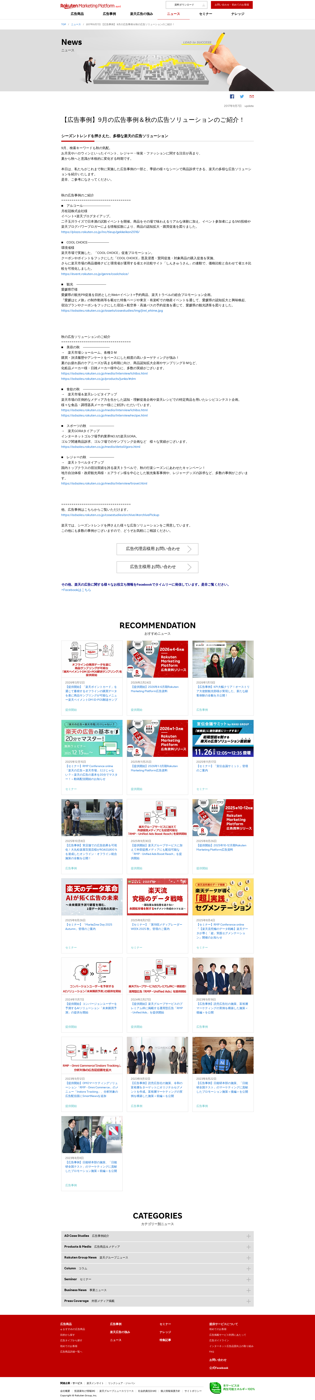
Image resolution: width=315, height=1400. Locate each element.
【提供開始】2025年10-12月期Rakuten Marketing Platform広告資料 (221, 847)
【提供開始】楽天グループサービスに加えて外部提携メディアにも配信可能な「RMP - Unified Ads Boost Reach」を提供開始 (156, 852)
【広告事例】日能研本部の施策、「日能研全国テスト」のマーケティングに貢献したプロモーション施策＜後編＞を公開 (222, 1087)
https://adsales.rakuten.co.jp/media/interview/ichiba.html (104, 374)
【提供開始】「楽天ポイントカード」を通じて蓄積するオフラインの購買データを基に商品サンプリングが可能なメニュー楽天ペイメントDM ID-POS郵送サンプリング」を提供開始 (91, 694)
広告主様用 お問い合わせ (153, 567)
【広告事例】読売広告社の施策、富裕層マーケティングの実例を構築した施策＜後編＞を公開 (222, 1008)
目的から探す (67, 1335)
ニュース (115, 1340)
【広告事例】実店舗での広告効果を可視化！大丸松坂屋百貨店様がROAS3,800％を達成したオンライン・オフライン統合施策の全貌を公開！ (91, 852)
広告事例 (115, 1324)
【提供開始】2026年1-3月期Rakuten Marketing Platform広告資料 (154, 768)
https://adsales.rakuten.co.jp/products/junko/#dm (98, 379)
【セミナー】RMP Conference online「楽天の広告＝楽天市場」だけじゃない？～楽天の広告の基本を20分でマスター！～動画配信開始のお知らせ (91, 773)
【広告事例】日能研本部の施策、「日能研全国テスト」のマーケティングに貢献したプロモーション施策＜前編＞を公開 (91, 1167)
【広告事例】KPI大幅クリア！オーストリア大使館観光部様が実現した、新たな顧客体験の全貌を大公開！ (223, 691)
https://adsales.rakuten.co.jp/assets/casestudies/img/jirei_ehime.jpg (112, 311)
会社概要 (65, 1391)
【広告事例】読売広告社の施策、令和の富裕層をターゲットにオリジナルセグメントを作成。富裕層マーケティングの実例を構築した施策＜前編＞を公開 (156, 1090)
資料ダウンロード (184, 5)
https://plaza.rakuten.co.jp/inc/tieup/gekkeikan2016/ (100, 232)
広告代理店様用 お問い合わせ (153, 549)
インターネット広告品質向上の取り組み (231, 1346)
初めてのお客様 (68, 1346)
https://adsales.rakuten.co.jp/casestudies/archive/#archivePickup (110, 515)
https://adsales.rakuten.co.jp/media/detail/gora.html (100, 447)
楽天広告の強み (120, 1332)
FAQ (211, 1352)
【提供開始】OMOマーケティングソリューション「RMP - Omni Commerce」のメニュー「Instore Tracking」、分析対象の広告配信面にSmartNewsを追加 (91, 1090)
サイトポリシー (193, 1391)
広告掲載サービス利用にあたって (227, 1335)
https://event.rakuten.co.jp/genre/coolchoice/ (95, 274)
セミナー (165, 1324)
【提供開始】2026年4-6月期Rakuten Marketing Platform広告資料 (155, 689)
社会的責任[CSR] (147, 1391)
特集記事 (165, 1340)
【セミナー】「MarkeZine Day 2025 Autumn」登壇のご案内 (88, 927)
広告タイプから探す (71, 1340)
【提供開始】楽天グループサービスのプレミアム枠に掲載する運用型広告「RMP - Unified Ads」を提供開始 (157, 1008)
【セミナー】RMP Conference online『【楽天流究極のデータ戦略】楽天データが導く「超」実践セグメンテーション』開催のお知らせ (222, 931)
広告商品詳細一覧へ (71, 1352)
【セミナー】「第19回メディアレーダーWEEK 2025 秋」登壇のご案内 (156, 927)
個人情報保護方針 (170, 1391)
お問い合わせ (218, 1360)
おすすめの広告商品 (74, 1329)
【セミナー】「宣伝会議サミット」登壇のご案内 (222, 768)
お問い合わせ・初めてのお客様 (232, 5)
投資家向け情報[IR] (84, 1391)
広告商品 (66, 1324)
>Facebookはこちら (76, 590)
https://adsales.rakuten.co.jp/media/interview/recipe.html (104, 416)
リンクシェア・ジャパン (121, 1383)
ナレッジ (165, 1332)
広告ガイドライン (219, 1340)
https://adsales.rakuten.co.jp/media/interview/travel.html (104, 484)
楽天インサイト (95, 1383)
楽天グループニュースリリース (116, 1391)
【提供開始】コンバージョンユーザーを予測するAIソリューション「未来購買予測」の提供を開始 (91, 1008)
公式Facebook (218, 1368)
